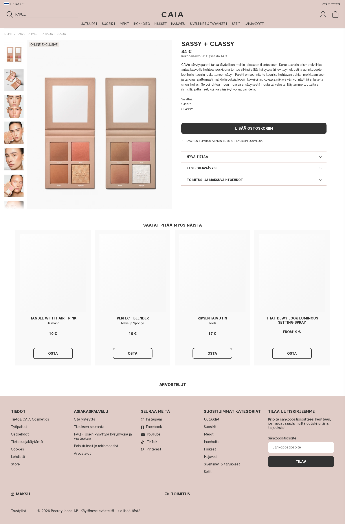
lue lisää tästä (129, 511)
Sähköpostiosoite (282, 438)
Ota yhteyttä (331, 4)
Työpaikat (19, 427)
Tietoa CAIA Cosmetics (30, 419)
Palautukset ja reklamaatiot (96, 446)
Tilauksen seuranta (89, 427)
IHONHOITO (142, 24)
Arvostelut (82, 453)
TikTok (152, 442)
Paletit (36, 33)
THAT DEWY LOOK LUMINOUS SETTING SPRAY (292, 320)
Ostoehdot (20, 434)
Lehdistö (18, 457)
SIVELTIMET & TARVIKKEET (209, 24)
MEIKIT (124, 24)
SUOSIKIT (109, 24)
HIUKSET (160, 24)
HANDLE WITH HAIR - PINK (53, 318)
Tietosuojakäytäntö (27, 442)
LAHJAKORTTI (254, 24)
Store (15, 464)
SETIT (236, 24)
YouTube (153, 434)
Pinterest (154, 449)
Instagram (154, 419)
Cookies (17, 449)
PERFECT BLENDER (133, 318)
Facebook (154, 427)
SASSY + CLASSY (55, 33)
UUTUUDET (89, 24)
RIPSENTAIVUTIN (212, 318)
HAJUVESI (178, 24)
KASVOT (22, 33)
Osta (292, 353)
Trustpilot (18, 511)
